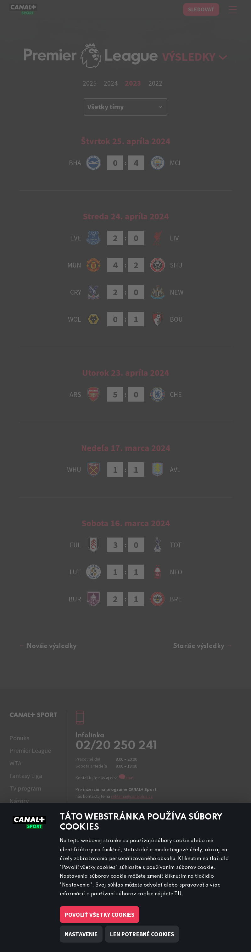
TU (177, 894)
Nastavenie (81, 934)
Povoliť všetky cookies (99, 914)
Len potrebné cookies (142, 934)
